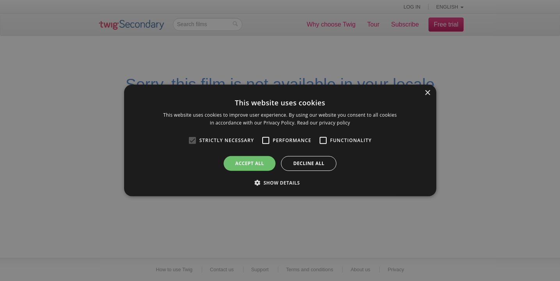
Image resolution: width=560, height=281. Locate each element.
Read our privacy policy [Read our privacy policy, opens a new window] (323, 122)
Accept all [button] (249, 163)
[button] (280, 183)
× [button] (427, 93)
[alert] (280, 140)
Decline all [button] (308, 163)
